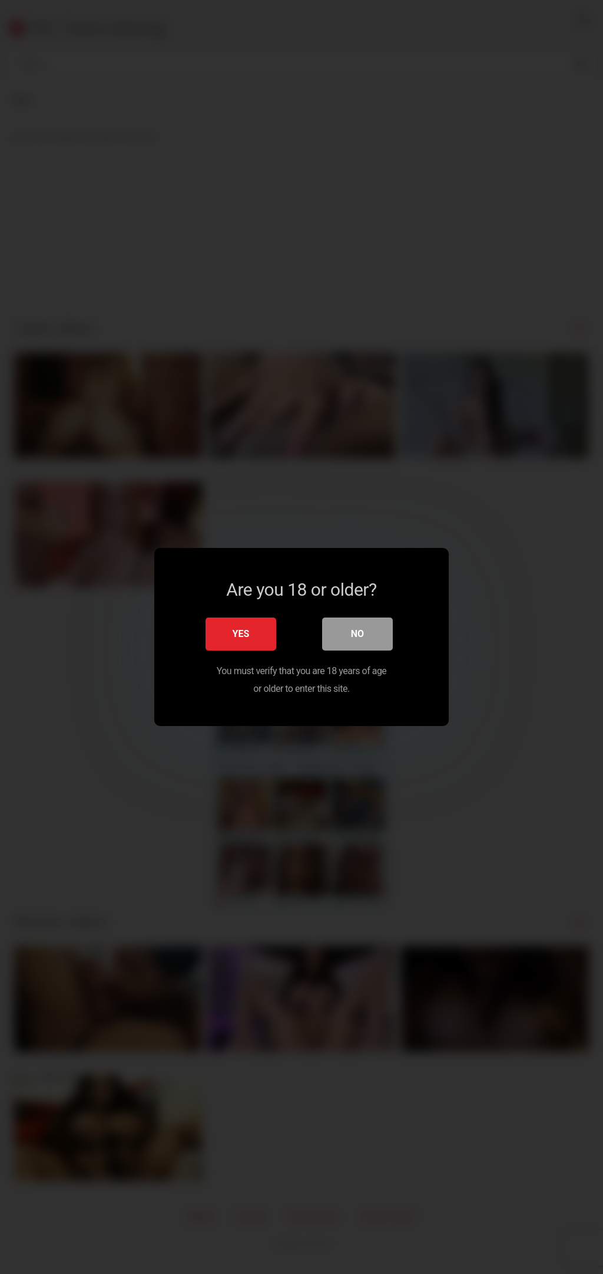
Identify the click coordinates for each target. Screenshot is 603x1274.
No (357, 633)
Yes (241, 633)
